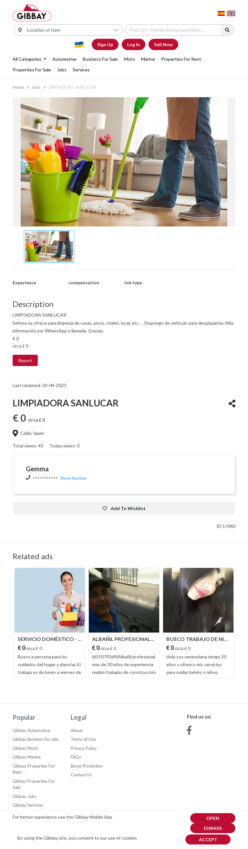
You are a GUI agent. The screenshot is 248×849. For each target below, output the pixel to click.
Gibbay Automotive (31, 730)
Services (81, 69)
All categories (27, 59)
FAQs (76, 757)
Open (212, 818)
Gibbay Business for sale (35, 739)
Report (25, 360)
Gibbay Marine (27, 757)
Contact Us (81, 774)
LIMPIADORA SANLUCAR (72, 87)
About (77, 730)
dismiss (213, 828)
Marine (148, 59)
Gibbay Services (28, 805)
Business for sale (100, 59)
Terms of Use (83, 739)
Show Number (73, 478)
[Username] (73, 30)
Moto (129, 59)
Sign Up (105, 44)
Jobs (62, 69)
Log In (133, 44)
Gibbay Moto (25, 748)
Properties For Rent (181, 59)
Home (18, 87)
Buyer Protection (87, 766)
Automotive (64, 59)
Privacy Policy (84, 748)
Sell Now (163, 44)
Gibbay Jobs (24, 796)
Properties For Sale (32, 69)
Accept (208, 839)
